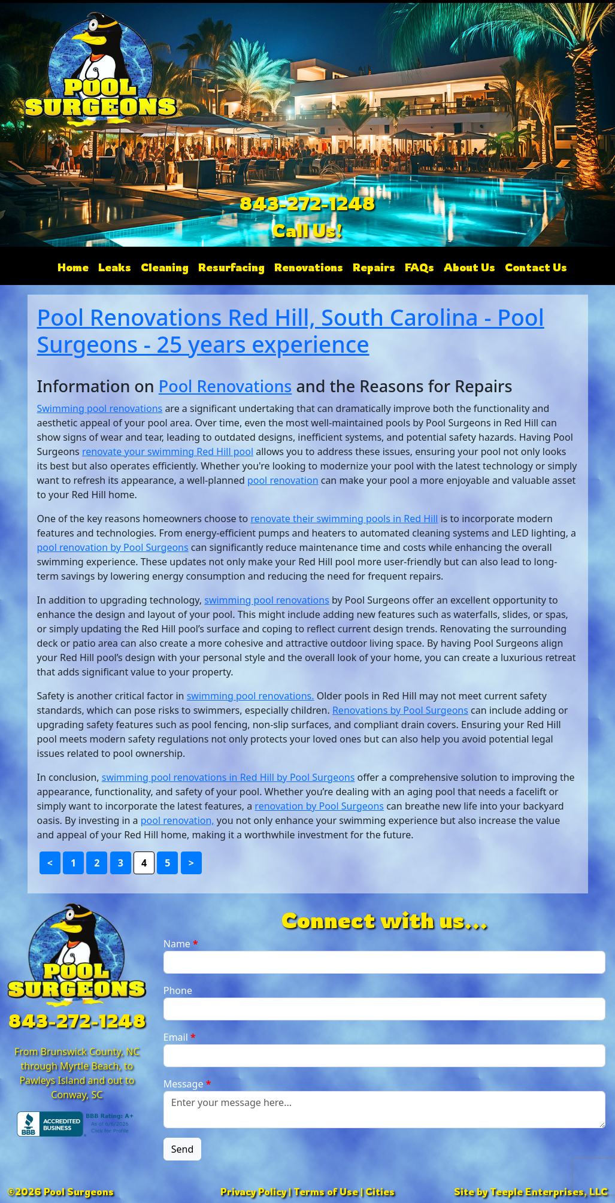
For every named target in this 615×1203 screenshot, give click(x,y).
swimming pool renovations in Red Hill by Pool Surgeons (228, 777)
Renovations (308, 267)
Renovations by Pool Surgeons (400, 710)
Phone (177, 990)
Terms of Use (325, 1192)
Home (73, 267)
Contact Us (536, 267)
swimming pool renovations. (250, 695)
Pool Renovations (225, 386)
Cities (380, 1192)
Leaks (114, 267)
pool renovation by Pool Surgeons (113, 547)
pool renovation (283, 480)
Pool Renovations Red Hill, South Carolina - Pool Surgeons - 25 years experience (290, 330)
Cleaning (165, 267)
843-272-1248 (307, 203)
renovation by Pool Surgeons (319, 806)
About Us (469, 267)
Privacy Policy (253, 1192)
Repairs (374, 267)
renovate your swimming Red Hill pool (167, 451)
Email (179, 1037)
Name (180, 943)
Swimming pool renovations (100, 408)
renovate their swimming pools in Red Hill (344, 518)
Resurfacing (231, 267)
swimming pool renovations (266, 600)
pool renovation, (177, 820)
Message (187, 1083)
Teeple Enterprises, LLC (549, 1192)
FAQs (419, 267)
